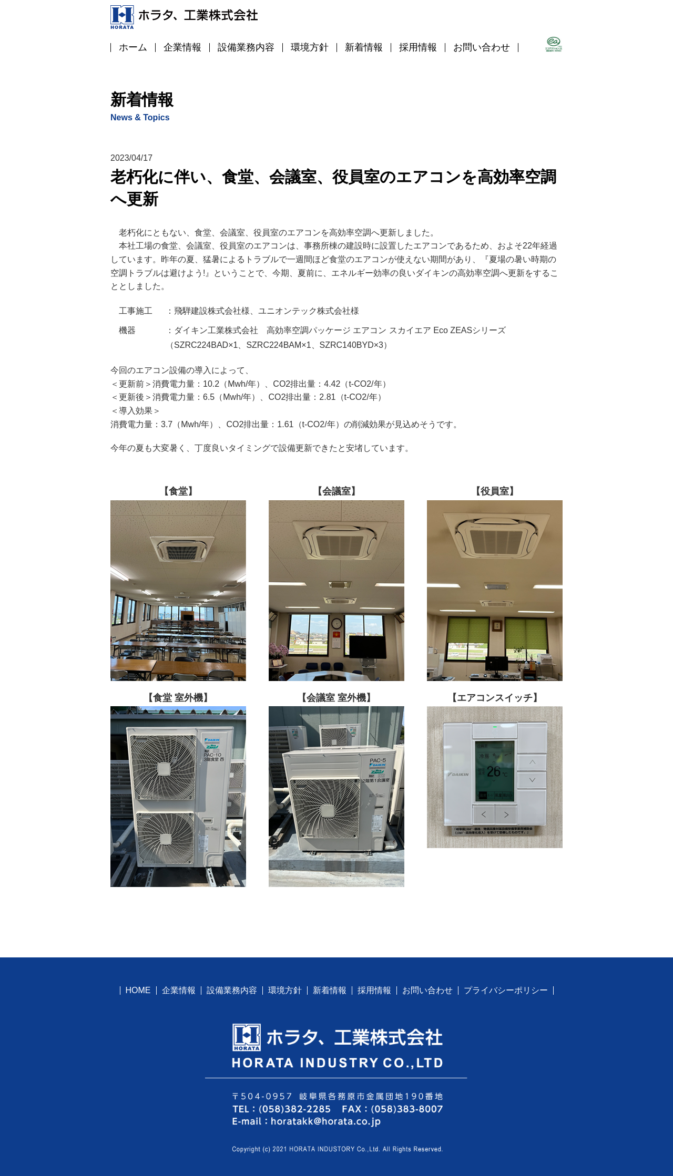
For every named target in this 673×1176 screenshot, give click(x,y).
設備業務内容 (246, 47)
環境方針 (310, 47)
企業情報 (182, 47)
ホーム (133, 47)
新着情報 (364, 47)
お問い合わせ (481, 47)
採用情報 (418, 47)
